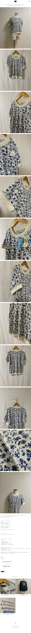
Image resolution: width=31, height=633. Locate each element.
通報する (2, 572)
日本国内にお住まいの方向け (6, 566)
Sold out (7, 563)
